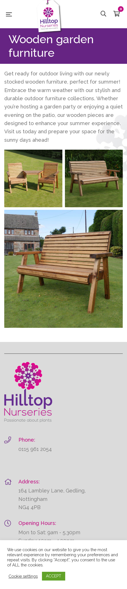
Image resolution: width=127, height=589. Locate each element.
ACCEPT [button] (53, 576)
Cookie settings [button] (23, 576)
